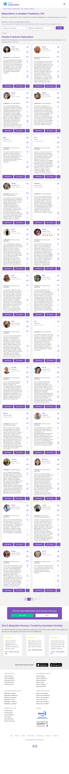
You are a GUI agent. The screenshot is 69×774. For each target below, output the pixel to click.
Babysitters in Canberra (10, 701)
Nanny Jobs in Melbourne (43, 695)
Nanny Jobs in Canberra (42, 701)
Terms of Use (30, 735)
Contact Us (55, 735)
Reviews (17, 735)
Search (10, 9)
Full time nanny (8, 710)
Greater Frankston (29, 9)
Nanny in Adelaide (41, 686)
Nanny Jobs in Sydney (42, 693)
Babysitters (16, 9)
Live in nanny (7, 717)
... (32, 599)
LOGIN (46, 615)
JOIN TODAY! (22, 615)
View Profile (8, 86)
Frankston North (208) (31, 24)
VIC (22, 9)
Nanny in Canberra (41, 684)
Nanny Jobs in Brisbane (42, 697)
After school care (9, 719)
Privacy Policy (40, 735)
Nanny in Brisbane (41, 680)
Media (23, 735)
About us (48, 735)
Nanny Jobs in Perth (41, 699)
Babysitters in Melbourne (10, 695)
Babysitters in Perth (9, 699)
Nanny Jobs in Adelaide (42, 703)
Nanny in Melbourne (41, 678)
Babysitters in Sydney (10, 693)
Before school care (9, 721)
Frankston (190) (44, 24)
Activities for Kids (9, 684)
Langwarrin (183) (55, 24)
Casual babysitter (8, 714)
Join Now (62, 17)
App (12, 735)
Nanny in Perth (40, 682)
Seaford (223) (19, 24)
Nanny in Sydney (40, 676)
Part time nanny (8, 712)
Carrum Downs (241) (8, 24)
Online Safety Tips (9, 682)
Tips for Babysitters (9, 678)
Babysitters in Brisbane (10, 697)
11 (35, 599)
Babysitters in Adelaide (10, 703)
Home (5, 9)
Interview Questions (9, 680)
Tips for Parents (8, 676)
